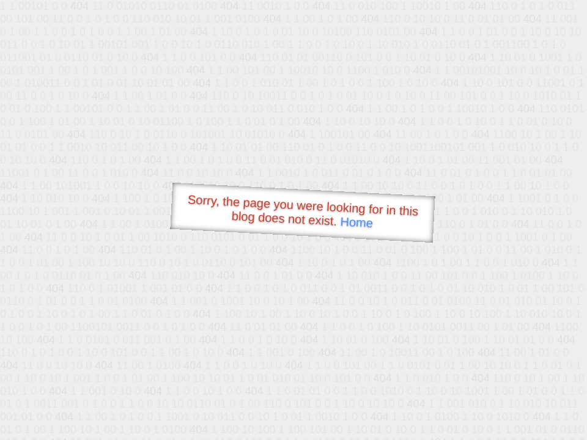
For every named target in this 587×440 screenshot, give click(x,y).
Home (356, 222)
